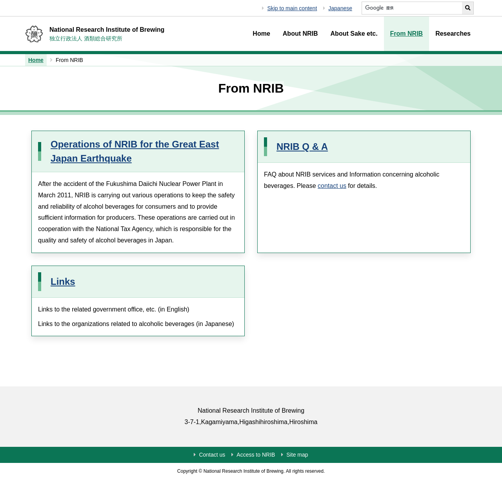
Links (63, 281)
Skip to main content (292, 8)
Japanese (340, 8)
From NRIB (406, 33)
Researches (453, 33)
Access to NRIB (255, 455)
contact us (332, 185)
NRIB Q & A (302, 146)
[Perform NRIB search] (468, 8)
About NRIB (300, 33)
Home (261, 33)
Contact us (212, 455)
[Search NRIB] (412, 8)
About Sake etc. (354, 33)
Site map (297, 455)
